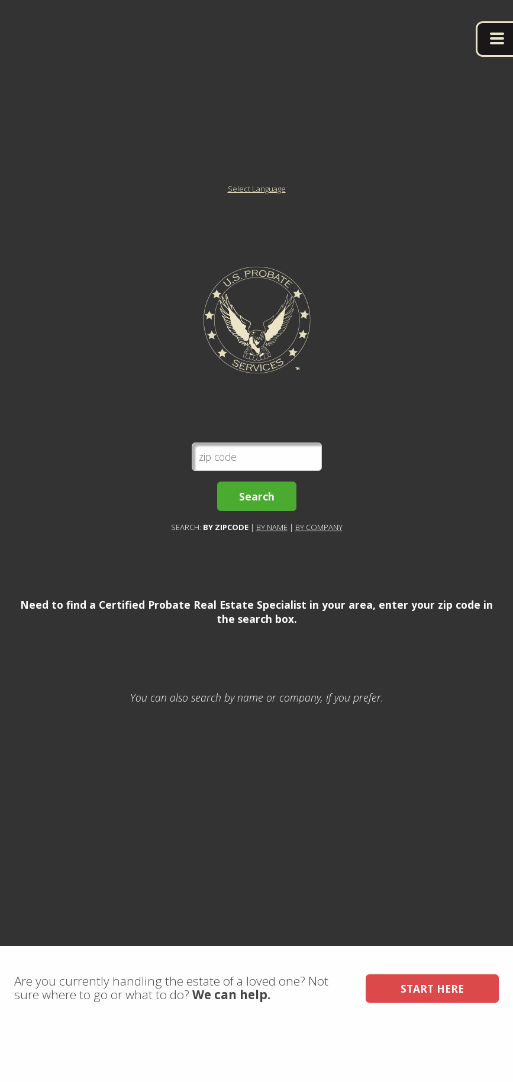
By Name (272, 552)
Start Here (432, 1039)
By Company (319, 552)
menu (494, 39)
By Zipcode (226, 552)
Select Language (257, 214)
